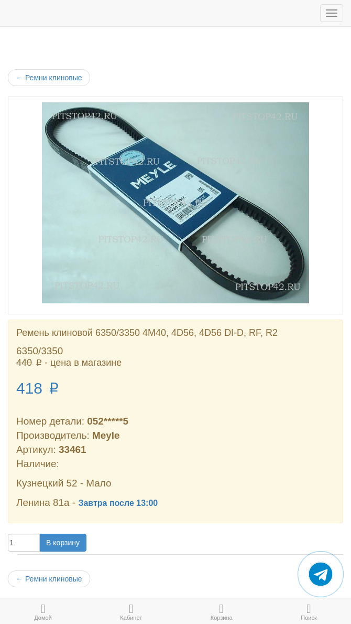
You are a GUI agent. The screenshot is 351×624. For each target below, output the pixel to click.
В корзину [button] (63, 542)
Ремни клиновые (49, 77)
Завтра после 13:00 (118, 503)
